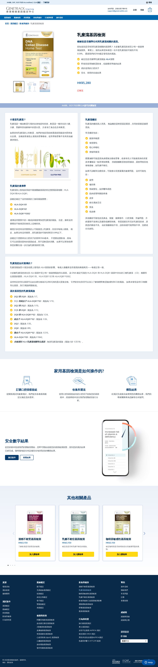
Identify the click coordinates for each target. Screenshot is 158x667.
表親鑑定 (40, 607)
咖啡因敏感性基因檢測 (118, 539)
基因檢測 (7, 17)
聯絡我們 (124, 590)
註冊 (135, 10)
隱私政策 (10, 662)
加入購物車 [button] (34, 554)
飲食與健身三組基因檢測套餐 (90, 600)
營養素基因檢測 (85, 607)
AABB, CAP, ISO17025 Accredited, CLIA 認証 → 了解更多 (28, 2)
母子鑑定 (40, 600)
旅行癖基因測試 (85, 623)
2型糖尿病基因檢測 (44, 627)
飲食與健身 (37, 17)
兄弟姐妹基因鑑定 (44, 590)
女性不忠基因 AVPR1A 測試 (89, 630)
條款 (4, 662)
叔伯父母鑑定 (42, 597)
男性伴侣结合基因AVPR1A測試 (91, 637)
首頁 (7, 23)
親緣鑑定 (6, 609)
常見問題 (124, 593)
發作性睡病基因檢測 (44, 648)
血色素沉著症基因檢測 (45, 623)
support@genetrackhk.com (117, 11)
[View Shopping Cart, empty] (150, 9)
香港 (150, 2)
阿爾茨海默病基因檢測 (45, 620)
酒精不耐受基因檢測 (29, 539)
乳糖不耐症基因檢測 (73, 539)
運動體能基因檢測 (86, 604)
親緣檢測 (17, 17)
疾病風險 (27, 17)
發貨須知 (6, 586)
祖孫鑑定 (40, 593)
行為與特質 (49, 17)
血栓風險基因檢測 (44, 644)
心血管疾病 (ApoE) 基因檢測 (48, 637)
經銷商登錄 (125, 616)
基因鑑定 (14, 23)
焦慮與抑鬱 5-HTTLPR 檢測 (89, 641)
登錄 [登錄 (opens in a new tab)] (142, 10)
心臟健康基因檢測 (44, 641)
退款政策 (6, 590)
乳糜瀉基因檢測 (85, 590)
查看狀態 (124, 600)
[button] (14, 533)
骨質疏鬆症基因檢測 (44, 634)
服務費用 (6, 593)
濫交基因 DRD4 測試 (87, 634)
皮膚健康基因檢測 (44, 630)
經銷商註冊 (125, 620)
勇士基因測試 (84, 627)
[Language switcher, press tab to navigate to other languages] (134, 641)
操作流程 (59, 17)
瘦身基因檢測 (84, 611)
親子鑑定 (40, 586)
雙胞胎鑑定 (41, 604)
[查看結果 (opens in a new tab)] (27, 457)
